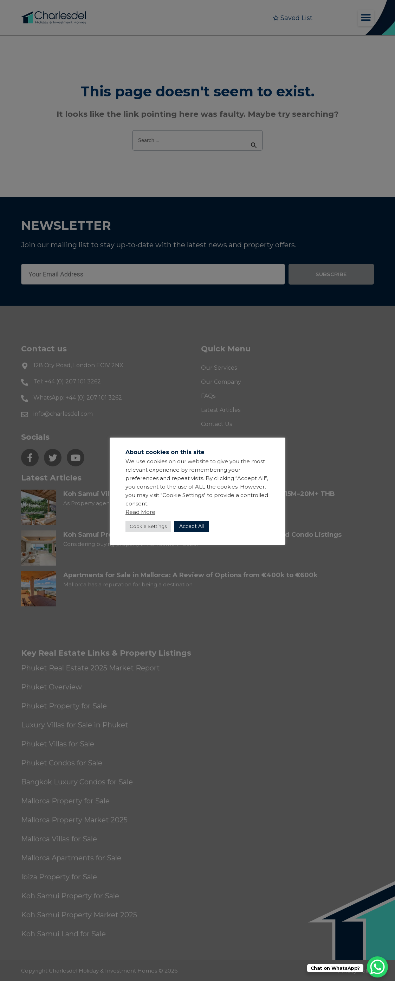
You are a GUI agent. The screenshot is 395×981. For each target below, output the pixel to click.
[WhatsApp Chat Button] (377, 966)
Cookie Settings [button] (148, 526)
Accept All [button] (191, 526)
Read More (140, 512)
